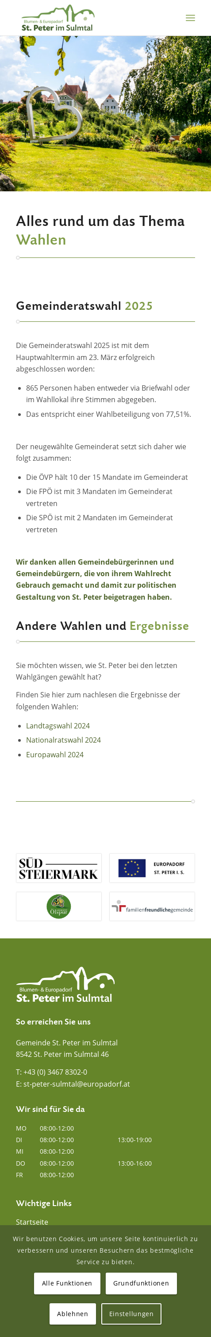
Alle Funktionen (67, 1283)
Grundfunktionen (141, 1283)
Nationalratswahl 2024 (63, 740)
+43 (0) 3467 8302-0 (55, 1072)
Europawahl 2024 (55, 754)
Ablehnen (72, 1313)
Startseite (32, 1222)
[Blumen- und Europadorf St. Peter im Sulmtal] (87, 18)
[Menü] (190, 17)
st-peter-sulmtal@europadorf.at (76, 1084)
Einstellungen (131, 1313)
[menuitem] (190, 17)
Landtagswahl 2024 (58, 726)
